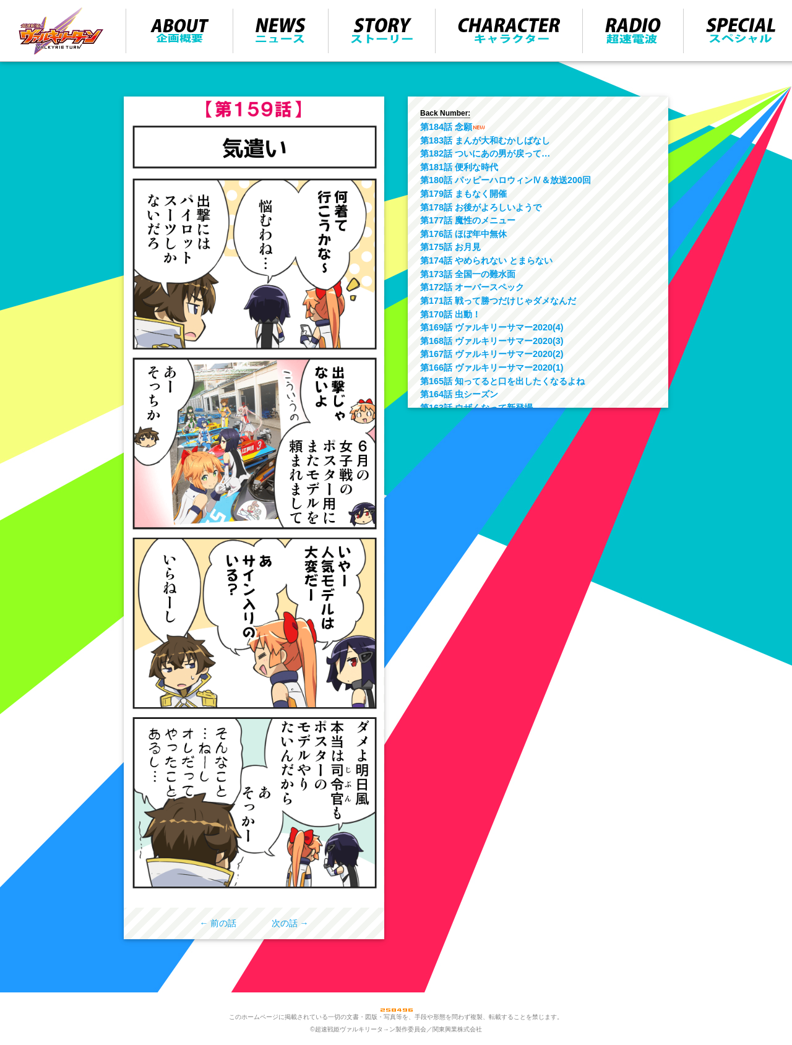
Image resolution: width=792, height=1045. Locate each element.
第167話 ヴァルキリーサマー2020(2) (492, 354)
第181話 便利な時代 (459, 167)
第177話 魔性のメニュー (467, 220)
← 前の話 (218, 923)
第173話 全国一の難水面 (467, 274)
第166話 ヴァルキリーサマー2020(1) (492, 367)
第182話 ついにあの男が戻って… (485, 153)
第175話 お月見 (450, 247)
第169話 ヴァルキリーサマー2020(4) (492, 327)
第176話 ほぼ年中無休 (463, 234)
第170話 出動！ (450, 314)
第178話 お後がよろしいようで (480, 207)
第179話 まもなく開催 (463, 194)
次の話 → (290, 923)
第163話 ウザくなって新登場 (476, 408)
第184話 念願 (446, 127)
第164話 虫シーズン (459, 394)
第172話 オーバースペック (472, 287)
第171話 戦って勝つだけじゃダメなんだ (498, 301)
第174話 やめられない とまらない (486, 260)
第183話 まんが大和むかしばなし (485, 140)
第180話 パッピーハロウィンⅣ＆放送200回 (505, 180)
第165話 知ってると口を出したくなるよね (502, 381)
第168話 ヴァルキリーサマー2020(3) (492, 341)
